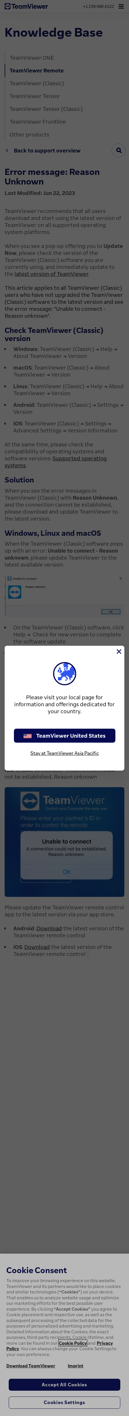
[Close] (118, 651)
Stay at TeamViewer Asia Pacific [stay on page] (64, 753)
